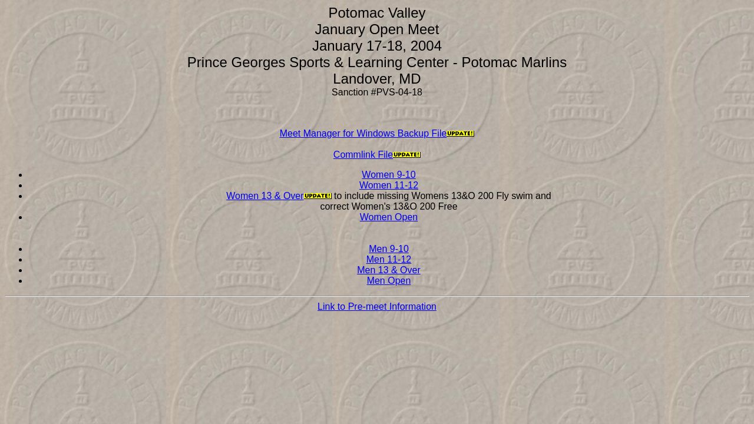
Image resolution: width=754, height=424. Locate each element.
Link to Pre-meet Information (377, 307)
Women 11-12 (388, 185)
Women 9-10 (388, 175)
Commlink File (363, 155)
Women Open (389, 217)
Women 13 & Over (264, 196)
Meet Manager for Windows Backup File (363, 133)
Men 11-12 (389, 259)
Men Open (389, 281)
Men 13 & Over (389, 270)
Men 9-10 (389, 249)
